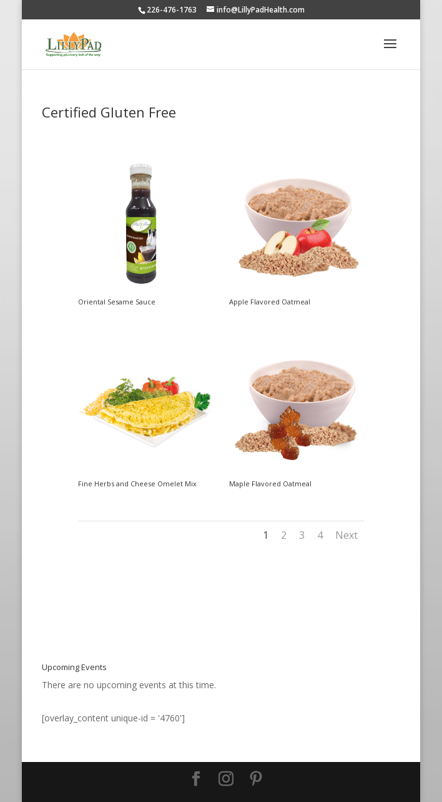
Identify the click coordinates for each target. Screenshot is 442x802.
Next (346, 535)
